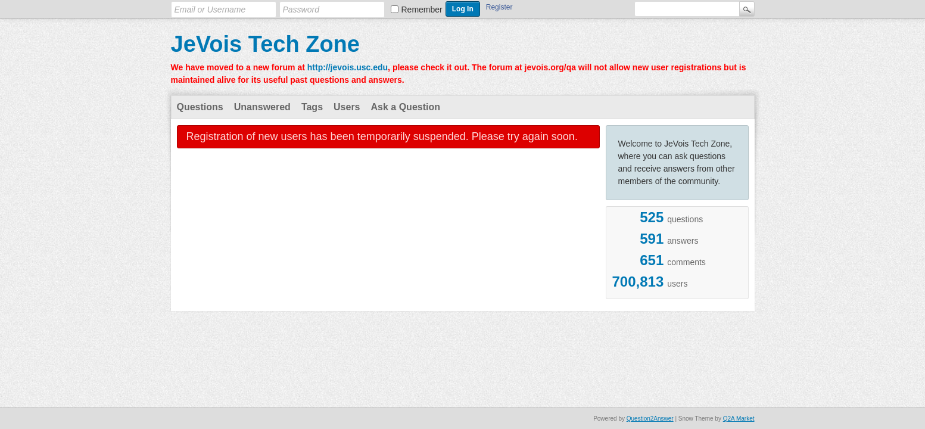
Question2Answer (650, 418)
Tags (312, 107)
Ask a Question (405, 107)
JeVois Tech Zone (265, 44)
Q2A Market (739, 418)
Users (347, 107)
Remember (422, 9)
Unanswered (262, 107)
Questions (200, 107)
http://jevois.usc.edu (347, 67)
